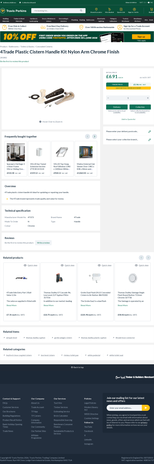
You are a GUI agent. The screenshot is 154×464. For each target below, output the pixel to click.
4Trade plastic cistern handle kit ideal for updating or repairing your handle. (51, 193)
